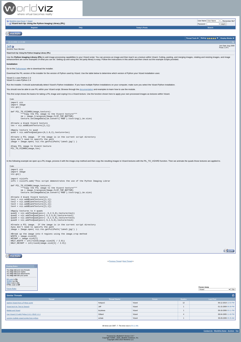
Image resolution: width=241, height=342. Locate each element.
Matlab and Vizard (13, 310)
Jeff (9, 46)
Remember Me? (227, 21)
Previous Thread (115, 261)
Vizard (30, 21)
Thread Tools (191, 38)
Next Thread (127, 261)
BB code (10, 279)
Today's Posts (142, 28)
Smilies (9, 281)
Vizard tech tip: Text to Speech (18, 306)
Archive (231, 331)
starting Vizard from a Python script (20, 303)
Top (237, 331)
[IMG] (9, 283)
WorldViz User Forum (18, 21)
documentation (86, 89)
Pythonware (21, 68)
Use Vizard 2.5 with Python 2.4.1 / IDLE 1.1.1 (24, 314)
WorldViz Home (220, 331)
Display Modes (226, 38)
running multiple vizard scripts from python (22, 318)
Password (201, 24)
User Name (202, 21)
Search (210, 28)
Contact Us (208, 331)
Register (34, 28)
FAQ (80, 28)
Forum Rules (11, 289)
